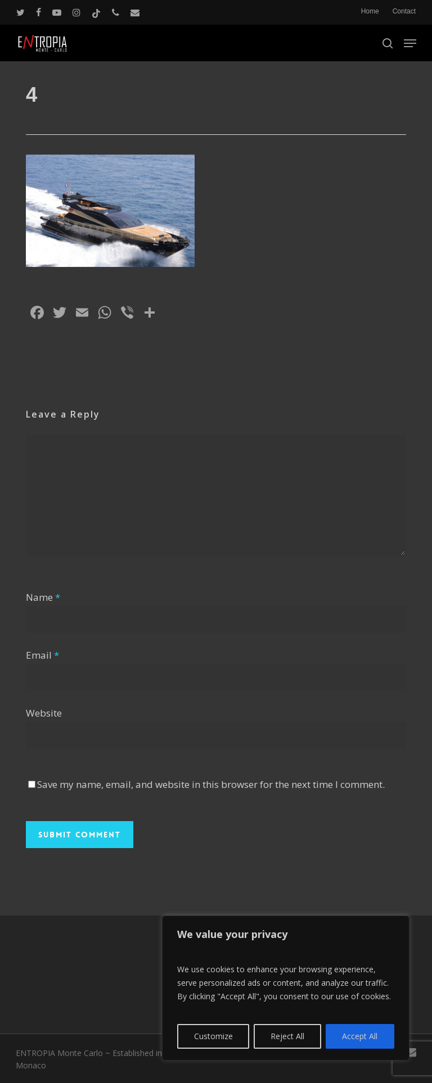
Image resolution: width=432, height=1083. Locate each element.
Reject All (287, 1036)
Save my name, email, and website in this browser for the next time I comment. (211, 784)
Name (43, 597)
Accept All (359, 1036)
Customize (213, 1036)
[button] (410, 43)
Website (44, 712)
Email (42, 655)
